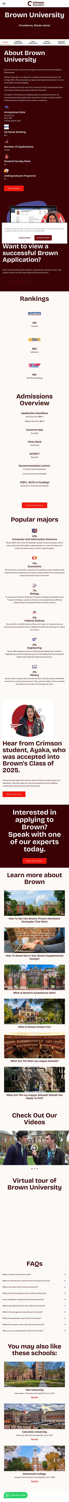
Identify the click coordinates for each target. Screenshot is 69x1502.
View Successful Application (16, 281)
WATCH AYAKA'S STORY (14, 794)
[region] (34, 233)
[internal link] (5, 42)
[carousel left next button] (66, 1148)
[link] (36, 3)
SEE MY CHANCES (14, 188)
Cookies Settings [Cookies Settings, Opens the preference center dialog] (24, 238)
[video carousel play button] (34, 1148)
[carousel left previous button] (3, 1148)
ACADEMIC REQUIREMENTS (34, 505)
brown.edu (34, 32)
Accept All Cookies (43, 238)
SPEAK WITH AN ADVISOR (35, 861)
